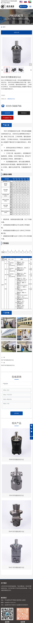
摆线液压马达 (11, 99)
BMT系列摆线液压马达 (7, 360)
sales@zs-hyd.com (10, 602)
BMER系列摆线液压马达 (8, 365)
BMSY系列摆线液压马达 (16, 567)
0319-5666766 (13, 105)
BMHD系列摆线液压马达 (16, 531)
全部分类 (16, 32)
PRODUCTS (16, 16)
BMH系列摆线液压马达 (16, 495)
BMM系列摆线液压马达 (16, 459)
